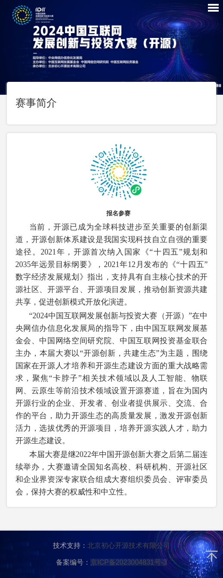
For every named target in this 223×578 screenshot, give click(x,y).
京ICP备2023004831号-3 (128, 562)
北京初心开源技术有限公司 (128, 545)
